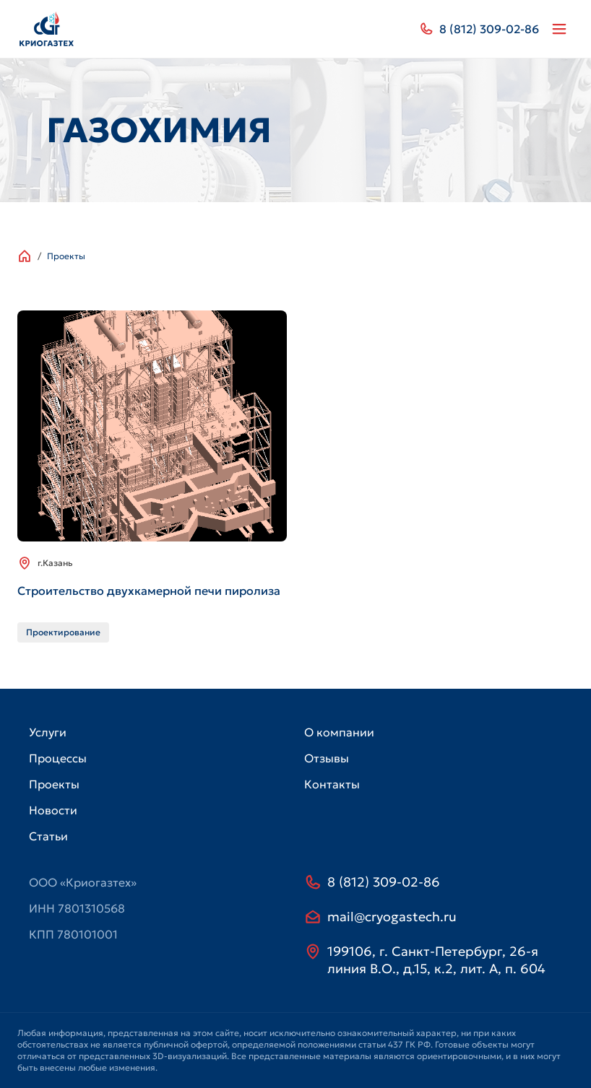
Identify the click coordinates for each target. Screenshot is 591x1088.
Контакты (332, 784)
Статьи (48, 836)
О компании (339, 732)
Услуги (47, 732)
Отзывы (326, 758)
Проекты (66, 256)
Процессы (58, 758)
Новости (53, 810)
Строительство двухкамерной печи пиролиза (148, 590)
